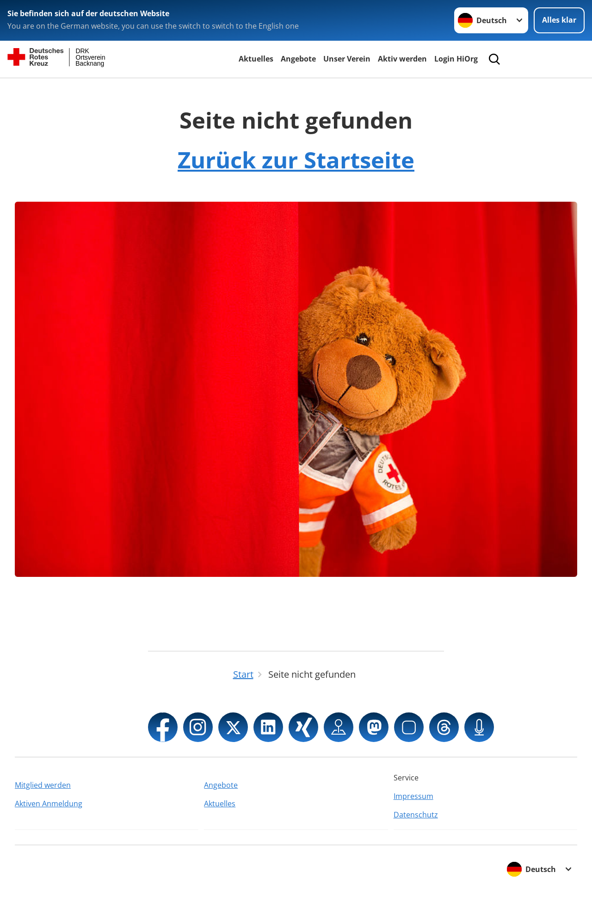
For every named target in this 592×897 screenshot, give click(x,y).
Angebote (298, 59)
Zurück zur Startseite (296, 159)
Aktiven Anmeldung (48, 803)
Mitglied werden (43, 785)
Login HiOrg (456, 59)
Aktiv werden (402, 59)
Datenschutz (416, 815)
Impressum (413, 796)
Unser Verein (346, 59)
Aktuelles (256, 59)
